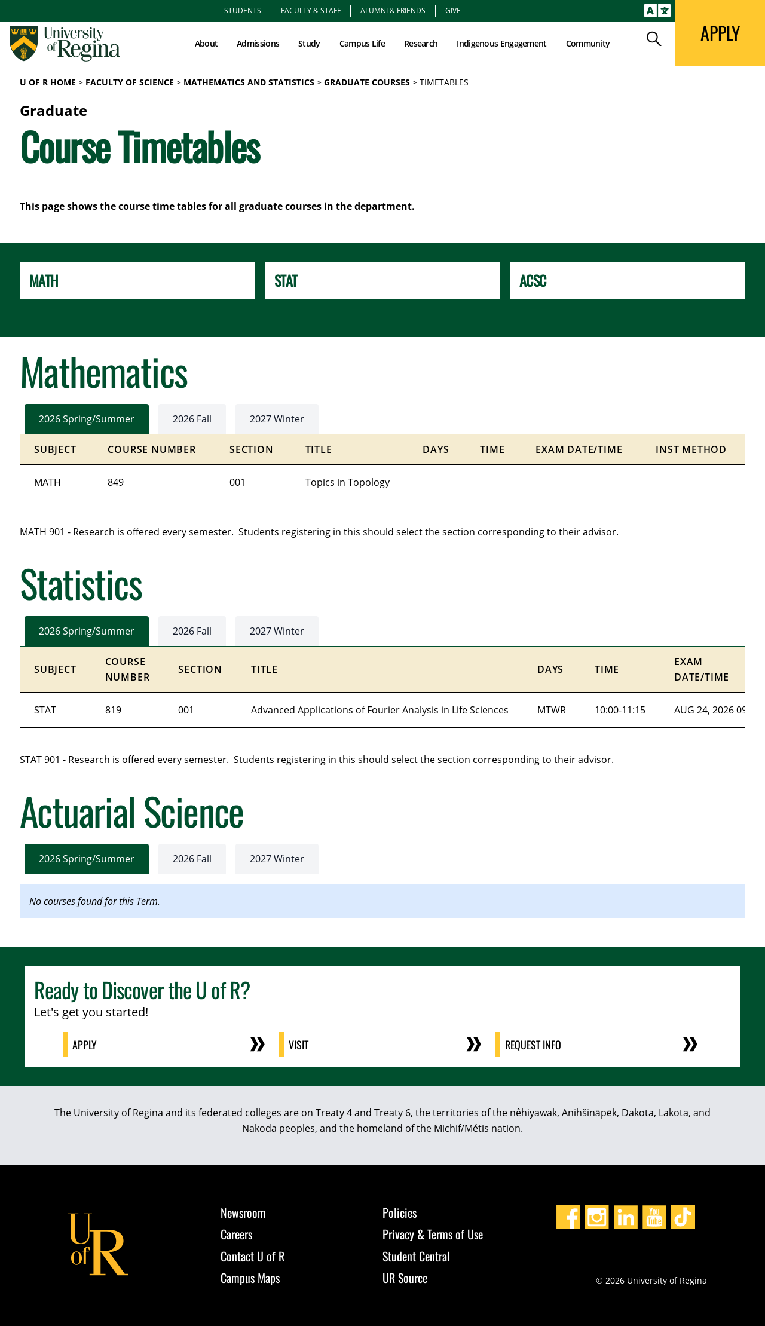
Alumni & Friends (393, 10)
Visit (298, 1044)
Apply (84, 1044)
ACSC (532, 280)
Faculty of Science (129, 82)
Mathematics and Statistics (248, 82)
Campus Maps (250, 1278)
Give (453, 10)
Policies (399, 1212)
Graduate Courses (367, 82)
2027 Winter (277, 418)
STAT (285, 280)
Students (242, 10)
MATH (43, 280)
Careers (236, 1234)
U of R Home (48, 82)
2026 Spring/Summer (86, 418)
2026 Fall (192, 418)
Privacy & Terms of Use (432, 1234)
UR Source (404, 1278)
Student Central (416, 1256)
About (206, 43)
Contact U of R (252, 1256)
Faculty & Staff (311, 10)
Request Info (533, 1044)
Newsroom (243, 1212)
